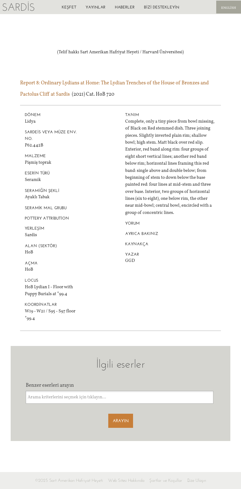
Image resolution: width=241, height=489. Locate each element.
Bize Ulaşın (196, 480)
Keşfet (69, 7)
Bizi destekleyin (161, 7)
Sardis (18, 7)
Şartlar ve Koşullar (165, 480)
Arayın (121, 420)
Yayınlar (95, 7)
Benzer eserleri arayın (50, 385)
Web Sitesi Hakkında (126, 480)
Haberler (125, 7)
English (228, 8)
